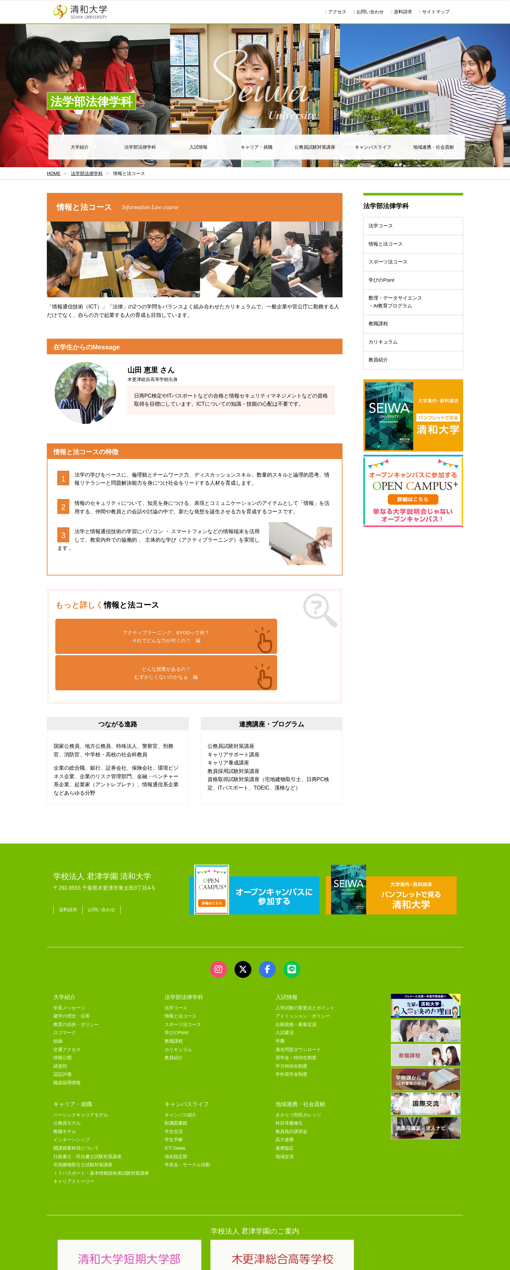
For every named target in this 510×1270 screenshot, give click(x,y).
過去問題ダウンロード (298, 1012)
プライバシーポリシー (242, 1257)
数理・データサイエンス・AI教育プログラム (398, 319)
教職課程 (380, 344)
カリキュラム (385, 366)
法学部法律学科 (140, 147)
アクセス (335, 11)
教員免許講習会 (291, 1094)
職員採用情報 (67, 1046)
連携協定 (284, 1111)
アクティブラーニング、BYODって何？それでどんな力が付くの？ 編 (123, 637)
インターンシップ (71, 1103)
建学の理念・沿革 (71, 979)
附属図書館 (176, 1086)
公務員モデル (67, 1086)
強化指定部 (176, 1119)
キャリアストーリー (73, 1144)
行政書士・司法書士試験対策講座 (87, 1119)
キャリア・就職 (257, 147)
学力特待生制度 (291, 1029)
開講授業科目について (76, 1111)
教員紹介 (380, 387)
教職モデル (64, 1094)
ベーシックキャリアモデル (80, 1078)
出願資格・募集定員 (295, 987)
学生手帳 (174, 1103)
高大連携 (284, 1103)
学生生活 (174, 1094)
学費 (280, 1004)
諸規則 (60, 1029)
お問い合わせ (369, 11)
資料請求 (401, 11)
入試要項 (284, 995)
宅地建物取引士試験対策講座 (83, 1128)
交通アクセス (67, 1012)
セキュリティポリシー (189, 1257)
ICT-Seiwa (175, 1111)
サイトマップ (434, 11)
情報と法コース (388, 249)
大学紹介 (80, 147)
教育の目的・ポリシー (76, 987)
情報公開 (62, 1021)
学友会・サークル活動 (187, 1128)
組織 (57, 1004)
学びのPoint (383, 292)
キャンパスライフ (373, 147)
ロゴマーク (64, 995)
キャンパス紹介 (180, 1078)
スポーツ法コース (391, 271)
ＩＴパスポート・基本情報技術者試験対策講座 (101, 1136)
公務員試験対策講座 (314, 147)
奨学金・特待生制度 (295, 1021)
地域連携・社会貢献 (433, 147)
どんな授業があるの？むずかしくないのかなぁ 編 (266, 637)
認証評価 (62, 1037)
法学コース (383, 228)
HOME (53, 173)
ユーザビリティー (142, 1257)
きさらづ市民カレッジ (298, 1078)
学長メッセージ (69, 971)
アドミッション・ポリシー (302, 979)
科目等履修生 (289, 1086)
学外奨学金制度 (291, 1037)
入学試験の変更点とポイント (305, 971)
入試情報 (198, 147)
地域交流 (284, 1119)
